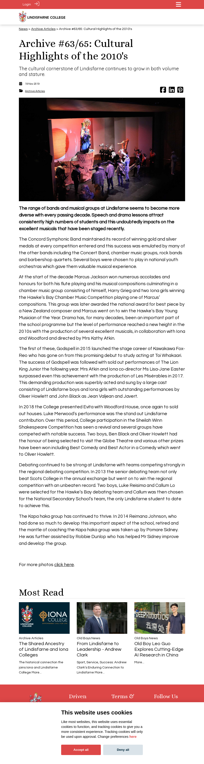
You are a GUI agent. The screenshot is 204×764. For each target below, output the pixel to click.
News (23, 29)
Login (27, 4)
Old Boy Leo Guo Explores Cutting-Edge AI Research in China (158, 649)
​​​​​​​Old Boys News (88, 638)
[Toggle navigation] (178, 4)
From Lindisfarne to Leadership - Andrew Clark (99, 649)
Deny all (123, 749)
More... (37, 672)
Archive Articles (43, 29)
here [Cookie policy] (132, 737)
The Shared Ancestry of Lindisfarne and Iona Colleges (43, 649)
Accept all (81, 749)
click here (64, 564)
